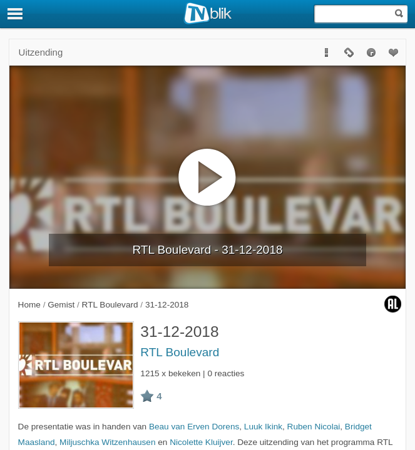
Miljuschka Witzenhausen (107, 442)
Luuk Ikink (263, 426)
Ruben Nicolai (314, 426)
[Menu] (15, 13)
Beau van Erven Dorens (194, 426)
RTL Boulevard (179, 352)
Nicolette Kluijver (201, 442)
